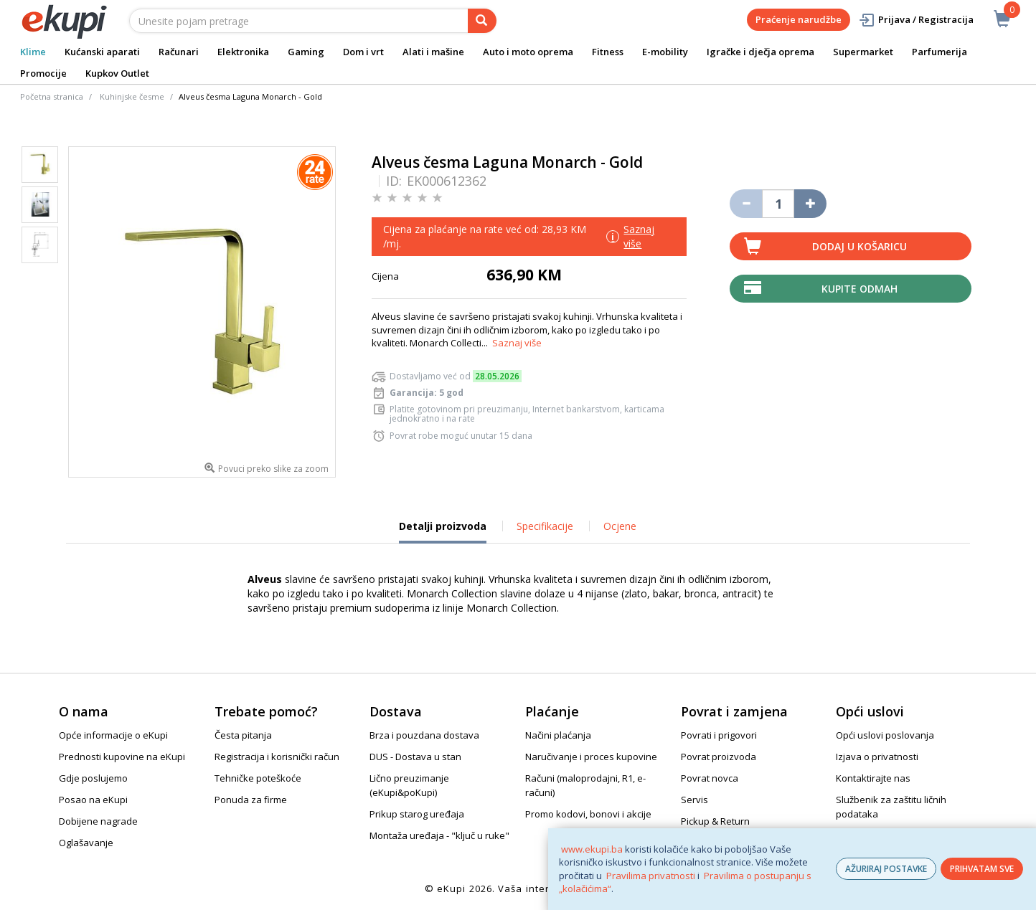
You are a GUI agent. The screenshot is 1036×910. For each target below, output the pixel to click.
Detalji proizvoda (442, 531)
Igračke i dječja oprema (760, 51)
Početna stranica (51, 96)
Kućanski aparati (102, 51)
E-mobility (665, 51)
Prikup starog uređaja (416, 813)
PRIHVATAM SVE (982, 869)
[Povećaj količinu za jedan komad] (810, 203)
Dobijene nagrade (98, 821)
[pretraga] (482, 21)
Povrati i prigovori (719, 735)
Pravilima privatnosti (650, 875)
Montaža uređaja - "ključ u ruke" (439, 835)
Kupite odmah (859, 288)
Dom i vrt (363, 51)
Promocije (43, 73)
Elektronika (243, 51)
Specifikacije (545, 526)
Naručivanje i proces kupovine (591, 756)
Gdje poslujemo (93, 778)
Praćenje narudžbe (798, 19)
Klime (33, 51)
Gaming (306, 51)
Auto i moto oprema (528, 51)
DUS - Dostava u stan (415, 756)
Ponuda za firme (251, 799)
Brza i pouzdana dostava (424, 735)
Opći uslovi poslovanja (885, 735)
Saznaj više (517, 342)
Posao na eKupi (93, 799)
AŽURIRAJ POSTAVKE (886, 869)
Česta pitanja (243, 735)
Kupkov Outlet (117, 73)
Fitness (607, 51)
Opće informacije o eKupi (113, 735)
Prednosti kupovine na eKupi (122, 756)
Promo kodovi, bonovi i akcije (588, 813)
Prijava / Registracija (916, 20)
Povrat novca (709, 778)
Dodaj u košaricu (859, 246)
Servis (694, 799)
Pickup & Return (715, 821)
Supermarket (863, 51)
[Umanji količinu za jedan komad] (746, 203)
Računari (179, 51)
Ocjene (619, 526)
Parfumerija (939, 51)
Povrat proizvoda (718, 756)
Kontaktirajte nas (873, 778)
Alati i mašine (433, 51)
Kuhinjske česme (132, 96)
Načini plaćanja (558, 735)
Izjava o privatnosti (877, 756)
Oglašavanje (86, 842)
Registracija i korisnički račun (277, 756)
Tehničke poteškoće (258, 778)
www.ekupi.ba (592, 849)
